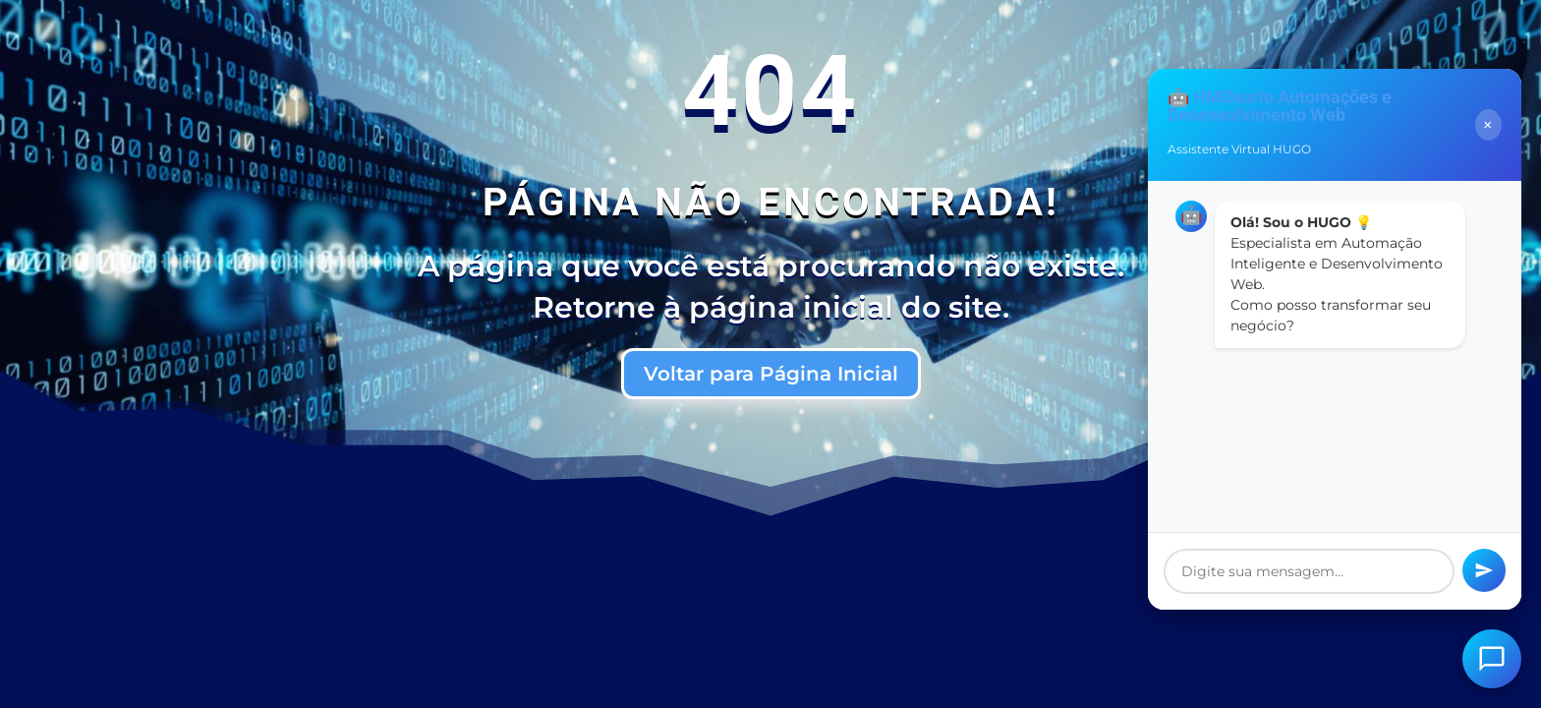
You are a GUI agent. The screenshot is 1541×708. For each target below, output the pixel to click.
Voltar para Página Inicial (771, 373)
